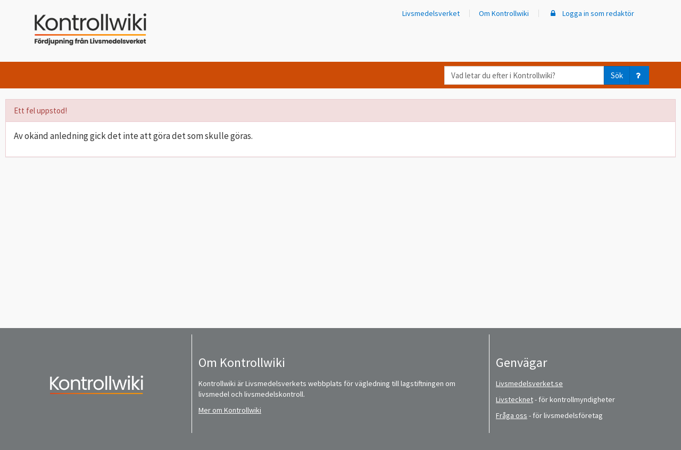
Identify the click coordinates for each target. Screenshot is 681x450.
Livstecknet (514, 399)
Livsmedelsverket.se (529, 383)
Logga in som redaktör (591, 13)
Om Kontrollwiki (504, 13)
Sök (617, 75)
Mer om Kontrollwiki (229, 410)
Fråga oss (511, 415)
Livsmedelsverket (431, 13)
